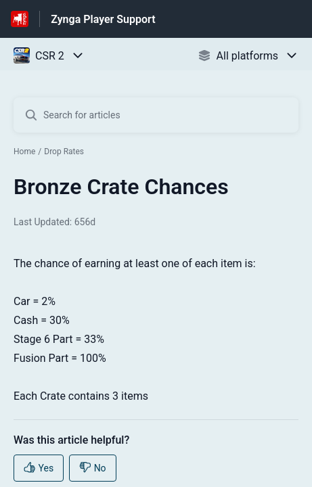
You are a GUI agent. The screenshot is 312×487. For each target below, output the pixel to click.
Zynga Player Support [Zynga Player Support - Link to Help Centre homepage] (103, 19)
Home (24, 151)
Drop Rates (64, 151)
